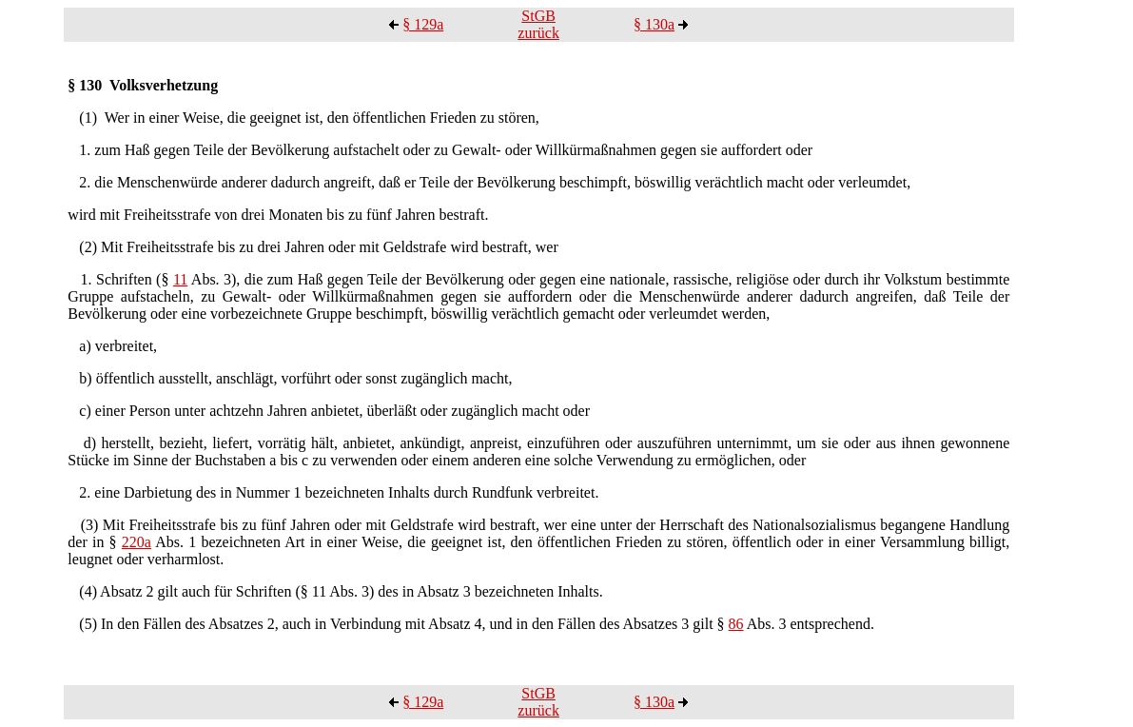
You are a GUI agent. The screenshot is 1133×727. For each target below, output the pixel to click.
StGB (538, 16)
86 (736, 624)
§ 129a (422, 24)
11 (180, 279)
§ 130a (654, 24)
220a (136, 542)
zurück (538, 33)
